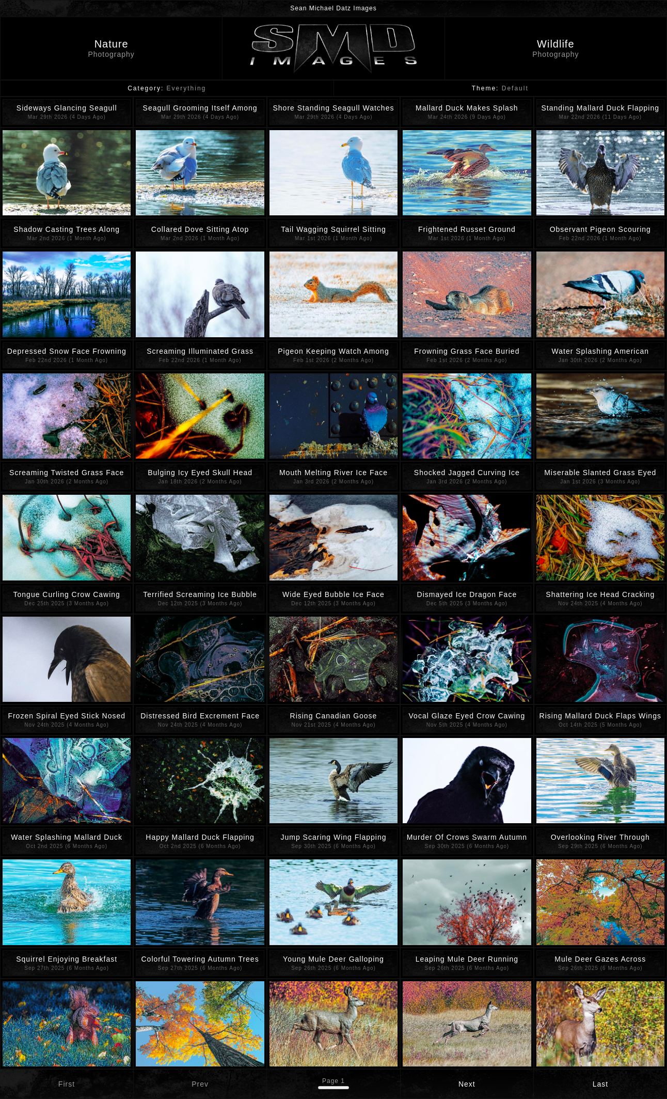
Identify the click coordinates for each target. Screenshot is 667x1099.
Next (466, 1084)
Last (600, 1084)
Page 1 (333, 1081)
